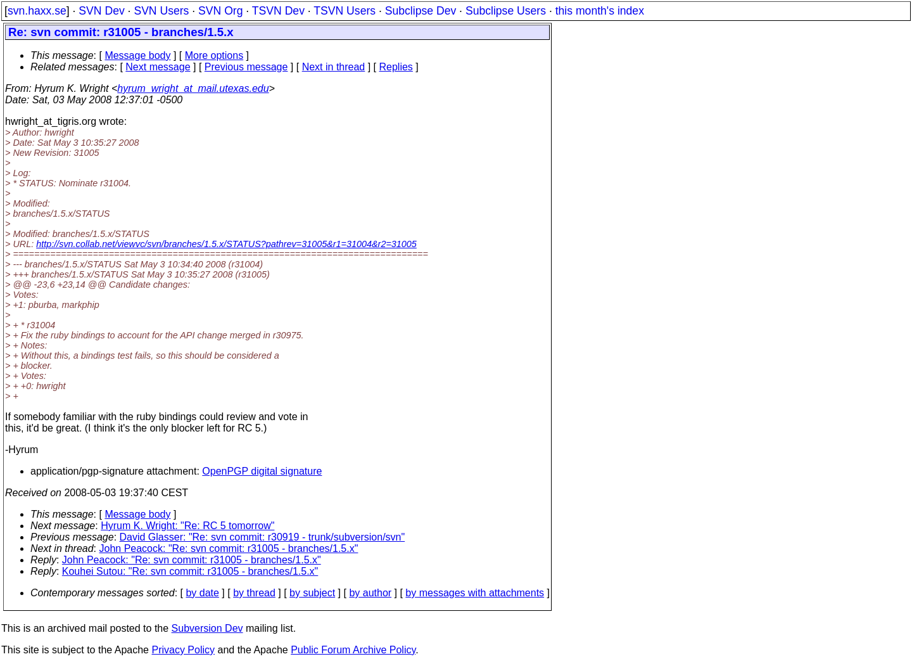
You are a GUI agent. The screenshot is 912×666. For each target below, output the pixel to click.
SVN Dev (101, 10)
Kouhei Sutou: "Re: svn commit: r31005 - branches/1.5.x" (190, 571)
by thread (254, 592)
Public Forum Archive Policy (353, 649)
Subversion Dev (207, 628)
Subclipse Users (506, 10)
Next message (157, 66)
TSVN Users (345, 10)
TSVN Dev (278, 10)
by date (202, 592)
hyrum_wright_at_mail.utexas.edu (193, 88)
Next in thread (333, 66)
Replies (396, 66)
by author (370, 592)
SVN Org (220, 10)
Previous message (246, 66)
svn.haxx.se (37, 10)
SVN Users (161, 10)
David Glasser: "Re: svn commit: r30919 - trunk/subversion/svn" (262, 537)
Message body (137, 55)
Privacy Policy (183, 649)
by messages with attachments (474, 592)
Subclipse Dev (420, 10)
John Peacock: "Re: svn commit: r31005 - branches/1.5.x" (228, 548)
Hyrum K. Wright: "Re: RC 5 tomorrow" (187, 525)
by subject (312, 592)
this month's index (599, 10)
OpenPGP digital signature (262, 471)
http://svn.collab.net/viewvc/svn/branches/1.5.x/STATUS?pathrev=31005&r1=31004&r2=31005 (226, 244)
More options (214, 55)
